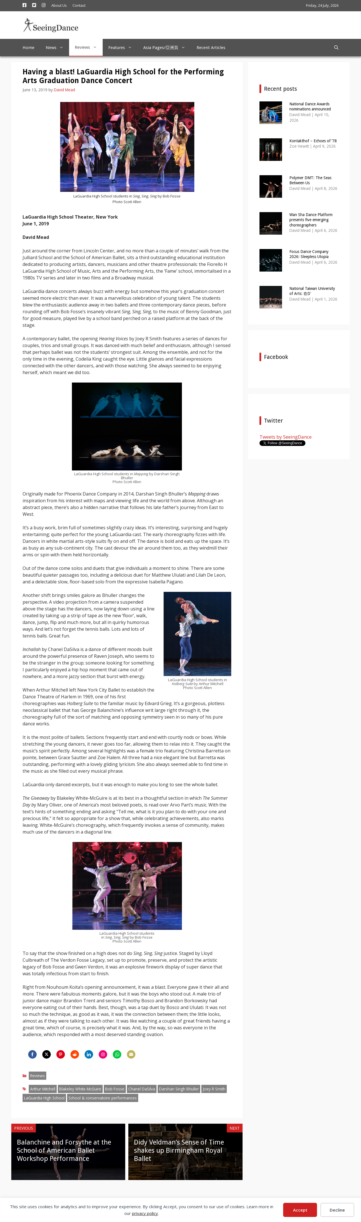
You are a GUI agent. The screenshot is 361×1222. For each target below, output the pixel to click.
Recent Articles (211, 47)
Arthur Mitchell (42, 1089)
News (57, 47)
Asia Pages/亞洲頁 (167, 47)
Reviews (89, 47)
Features (123, 47)
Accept (300, 1210)
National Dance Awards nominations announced (310, 106)
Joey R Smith (214, 1089)
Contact (78, 5)
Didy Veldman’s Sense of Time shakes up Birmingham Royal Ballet (179, 1150)
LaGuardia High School (44, 1098)
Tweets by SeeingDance (285, 437)
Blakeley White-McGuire (80, 1089)
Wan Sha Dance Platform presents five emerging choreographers (311, 219)
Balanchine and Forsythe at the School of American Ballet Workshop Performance (64, 1150)
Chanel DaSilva (141, 1089)
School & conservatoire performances (103, 1098)
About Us (59, 5)
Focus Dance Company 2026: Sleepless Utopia (309, 254)
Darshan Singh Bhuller (179, 1089)
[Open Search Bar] (336, 47)
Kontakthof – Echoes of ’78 (313, 141)
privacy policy (145, 1213)
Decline (337, 1210)
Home (28, 47)
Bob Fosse (114, 1089)
